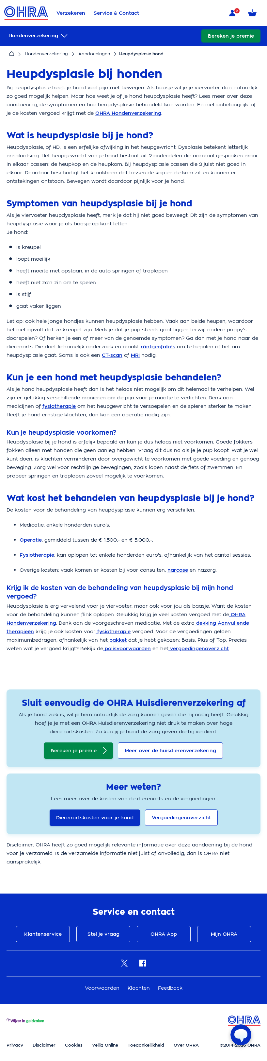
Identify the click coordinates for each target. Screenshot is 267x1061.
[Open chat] (240, 1034)
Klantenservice (43, 934)
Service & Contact (116, 13)
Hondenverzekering (46, 54)
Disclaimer (44, 1045)
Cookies (74, 1045)
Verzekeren (70, 13)
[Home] (12, 54)
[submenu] (39, 36)
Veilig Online (105, 1045)
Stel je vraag (103, 934)
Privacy (15, 1045)
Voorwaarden (103, 988)
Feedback (170, 988)
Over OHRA (186, 1045)
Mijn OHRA (224, 934)
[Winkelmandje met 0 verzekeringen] (253, 13)
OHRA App (163, 934)
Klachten (139, 988)
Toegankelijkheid (146, 1045)
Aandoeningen (94, 54)
